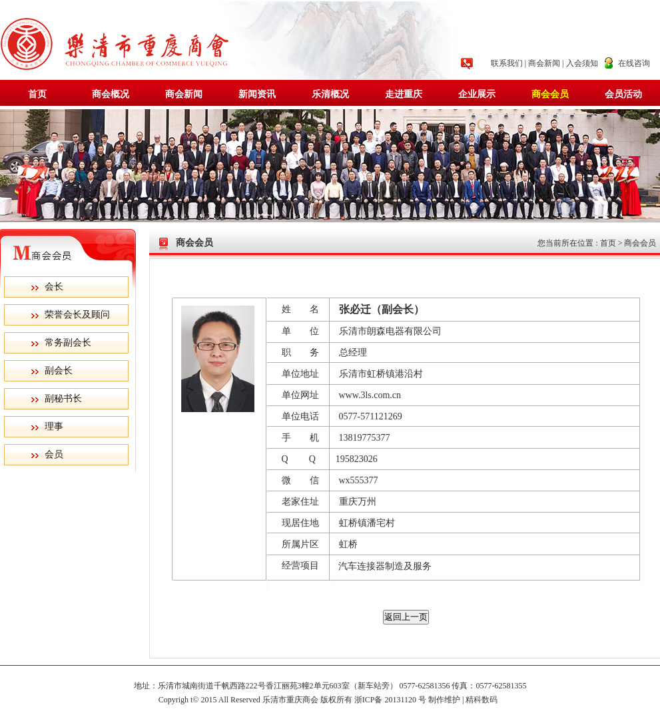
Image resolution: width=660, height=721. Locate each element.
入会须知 (582, 63)
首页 (37, 94)
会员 (54, 454)
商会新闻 (544, 63)
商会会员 (550, 94)
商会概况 (110, 94)
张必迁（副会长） (381, 309)
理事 (54, 426)
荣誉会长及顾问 (77, 315)
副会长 (59, 370)
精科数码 (483, 699)
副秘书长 (63, 398)
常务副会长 (68, 343)
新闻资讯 (257, 94)
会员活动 (623, 94)
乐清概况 (330, 94)
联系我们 (507, 63)
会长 (54, 287)
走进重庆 (403, 94)
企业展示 (476, 94)
